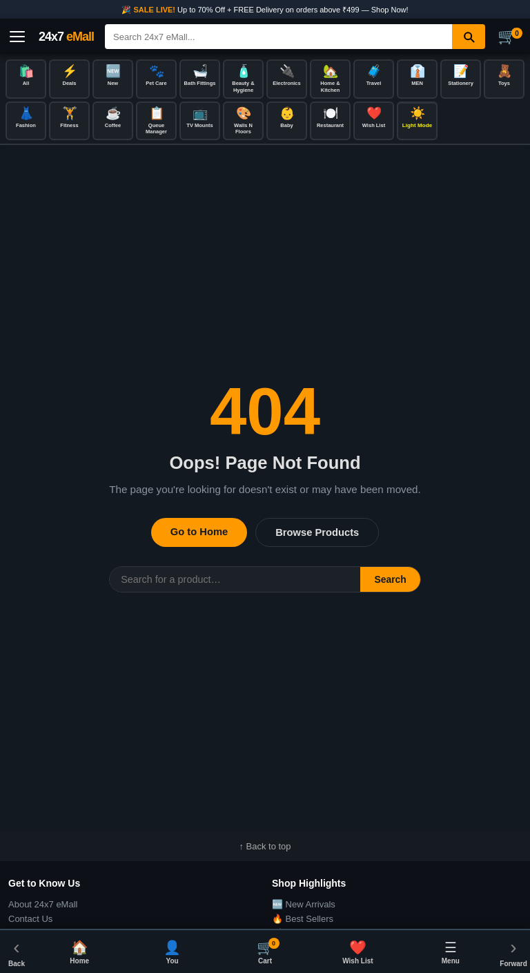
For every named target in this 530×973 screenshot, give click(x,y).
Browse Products (317, 532)
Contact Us (30, 919)
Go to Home (199, 531)
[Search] (278, 36)
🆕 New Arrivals (303, 904)
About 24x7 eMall (42, 904)
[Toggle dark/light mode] (417, 121)
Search (390, 579)
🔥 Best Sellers (302, 919)
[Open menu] (17, 36)
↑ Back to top (265, 846)
